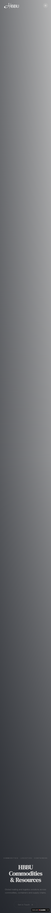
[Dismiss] (48, 909)
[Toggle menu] (45, 5)
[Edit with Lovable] (38, 909)
